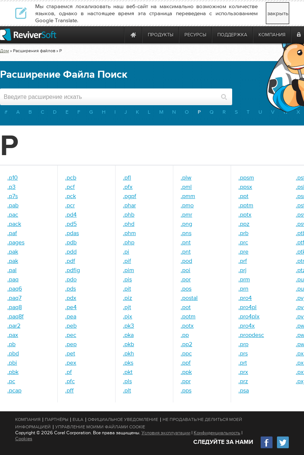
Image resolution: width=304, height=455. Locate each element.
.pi (126, 251)
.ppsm (246, 177)
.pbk (13, 371)
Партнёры (56, 419)
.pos (186, 288)
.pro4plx (249, 316)
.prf (242, 260)
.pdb (71, 242)
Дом (4, 50)
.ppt (243, 196)
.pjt (127, 307)
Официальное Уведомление (123, 419)
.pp (185, 334)
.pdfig (72, 270)
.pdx (70, 297)
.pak (12, 251)
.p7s (12, 196)
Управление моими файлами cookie (100, 426)
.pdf (70, 260)
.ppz (244, 223)
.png (186, 223)
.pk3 (128, 325)
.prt (242, 362)
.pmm (188, 196)
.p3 (11, 186)
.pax (12, 334)
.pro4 (245, 297)
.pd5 (71, 223)
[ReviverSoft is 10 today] (117, 34)
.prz (243, 381)
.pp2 (186, 344)
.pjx (127, 316)
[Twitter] (283, 447)
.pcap (14, 390)
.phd (128, 223)
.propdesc (251, 334)
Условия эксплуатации (165, 432)
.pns (186, 233)
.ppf (186, 362)
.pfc (70, 381)
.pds (70, 288)
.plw (186, 177)
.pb (11, 344)
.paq (13, 279)
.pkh (128, 353)
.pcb (70, 177)
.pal (12, 270)
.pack (14, 223)
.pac (12, 214)
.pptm (245, 205)
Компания (27, 419)
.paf (12, 233)
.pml (186, 186)
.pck (70, 196)
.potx (187, 325)
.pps (186, 390)
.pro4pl (247, 307)
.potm (188, 316)
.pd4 (71, 214)
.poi (185, 270)
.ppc (186, 353)
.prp (243, 344)
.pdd (71, 251)
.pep (71, 344)
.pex (70, 362)
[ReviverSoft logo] (28, 35)
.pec (70, 334)
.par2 (13, 325)
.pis (127, 279)
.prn (243, 288)
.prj (242, 270)
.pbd (13, 353)
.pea (70, 316)
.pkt (128, 371)
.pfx (128, 186)
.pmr (186, 214)
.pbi (12, 362)
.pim (128, 270)
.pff (69, 390)
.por (186, 279)
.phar (129, 205)
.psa (243, 390)
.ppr (186, 381)
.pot (186, 307)
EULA (78, 419)
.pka (128, 334)
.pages (15, 242)
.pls (127, 381)
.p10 (12, 177)
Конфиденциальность (217, 432)
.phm (129, 233)
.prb (243, 233)
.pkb (128, 344)
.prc (243, 242)
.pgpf (129, 196)
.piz (127, 297)
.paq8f (15, 316)
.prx (243, 371)
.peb (71, 325)
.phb (128, 214)
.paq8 (14, 307)
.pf (68, 371)
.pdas (72, 233)
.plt (127, 390)
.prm (244, 279)
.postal (189, 297)
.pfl (127, 177)
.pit (127, 288)
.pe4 (71, 307)
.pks (128, 362)
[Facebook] (267, 447)
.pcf (70, 186)
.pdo (71, 279)
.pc (11, 381)
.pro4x (246, 325)
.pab (13, 205)
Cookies (23, 438)
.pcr (70, 205)
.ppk (186, 371)
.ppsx (245, 186)
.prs (243, 353)
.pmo (187, 205)
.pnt (186, 242)
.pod (186, 260)
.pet (70, 353)
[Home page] (133, 34)
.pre (243, 251)
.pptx (244, 214)
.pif (127, 260)
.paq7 (14, 297)
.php (128, 242)
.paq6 (14, 288)
